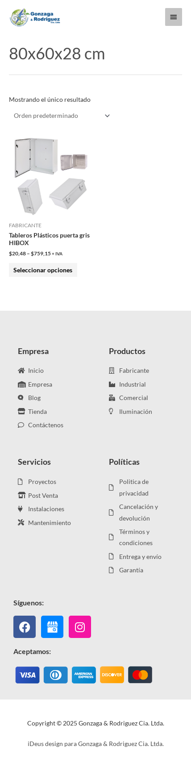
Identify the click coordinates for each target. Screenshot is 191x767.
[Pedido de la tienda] (60, 116)
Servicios (34, 462)
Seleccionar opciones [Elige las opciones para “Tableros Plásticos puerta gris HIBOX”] (42, 270)
